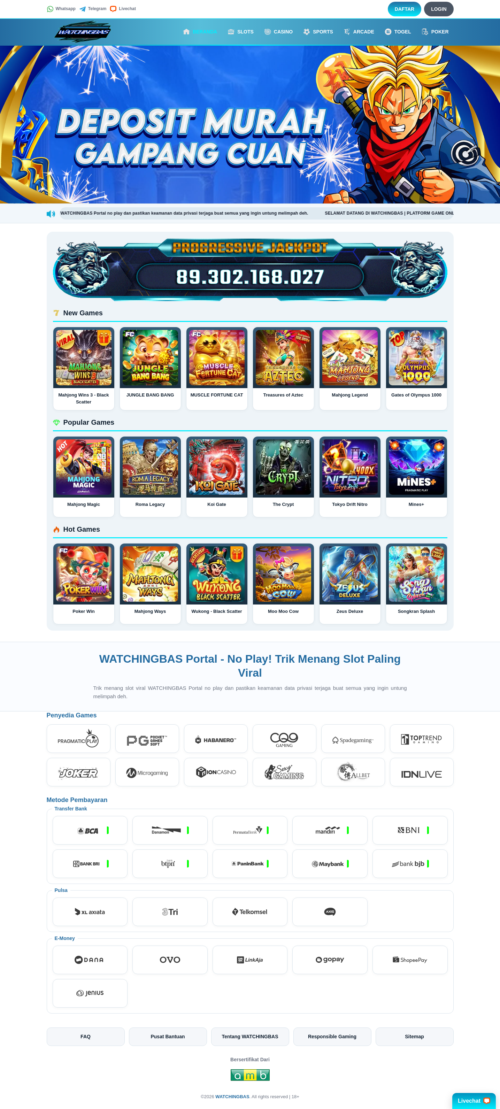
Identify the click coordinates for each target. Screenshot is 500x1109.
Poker (435, 31)
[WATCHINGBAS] (85, 31)
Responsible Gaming (332, 1036)
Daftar (405, 9)
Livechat (123, 9)
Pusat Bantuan (168, 1036)
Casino (278, 31)
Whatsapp (61, 9)
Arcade (359, 31)
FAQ (85, 1036)
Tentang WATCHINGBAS (250, 1036)
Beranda (200, 31)
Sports (318, 31)
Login (438, 9)
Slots (241, 31)
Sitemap (414, 1036)
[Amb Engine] (250, 1077)
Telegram (92, 9)
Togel (398, 31)
